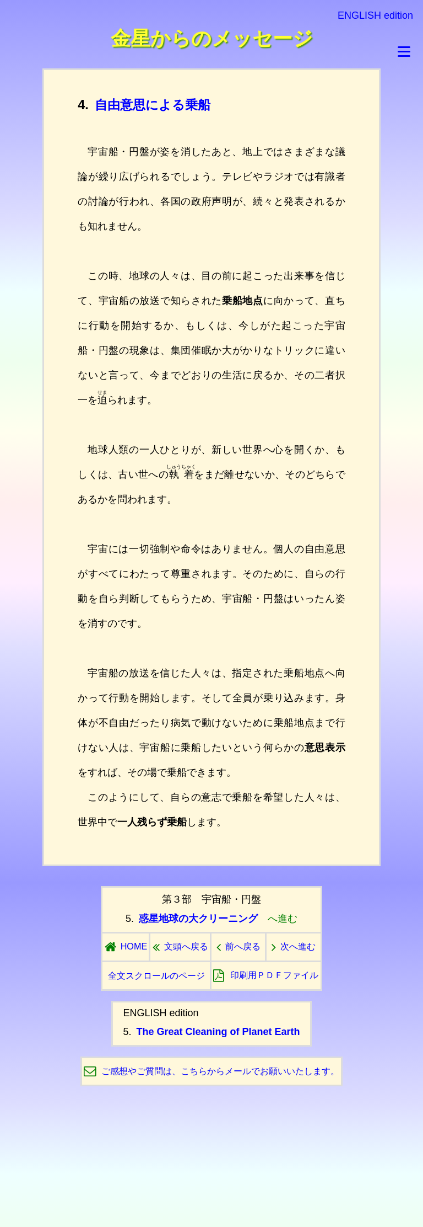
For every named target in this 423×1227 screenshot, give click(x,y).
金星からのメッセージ (212, 38)
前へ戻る (238, 946)
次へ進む (294, 946)
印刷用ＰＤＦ (265, 975)
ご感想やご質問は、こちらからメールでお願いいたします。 (220, 1071)
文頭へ (180, 946)
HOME (126, 946)
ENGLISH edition (375, 15)
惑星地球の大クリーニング (198, 918)
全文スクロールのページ (156, 975)
